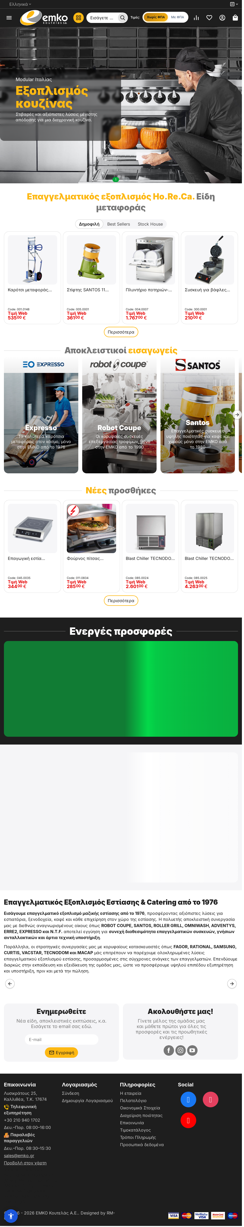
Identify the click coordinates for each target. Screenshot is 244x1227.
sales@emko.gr (19, 1155)
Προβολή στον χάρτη (25, 1162)
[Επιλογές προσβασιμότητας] (11, 1216)
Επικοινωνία (132, 1122)
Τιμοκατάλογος (135, 1130)
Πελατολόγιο (133, 1100)
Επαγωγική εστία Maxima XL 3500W (27, 558)
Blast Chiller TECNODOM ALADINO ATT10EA (209, 558)
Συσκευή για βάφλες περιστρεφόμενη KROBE (209, 289)
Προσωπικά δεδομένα (142, 1144)
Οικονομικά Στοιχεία (140, 1107)
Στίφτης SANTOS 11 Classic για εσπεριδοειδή (86, 289)
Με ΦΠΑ (177, 17)
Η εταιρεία (130, 1093)
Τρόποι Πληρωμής (138, 1137)
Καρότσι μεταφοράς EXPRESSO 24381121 (28, 289)
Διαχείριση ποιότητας (141, 1115)
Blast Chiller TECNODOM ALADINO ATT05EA (150, 558)
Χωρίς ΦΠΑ (156, 17)
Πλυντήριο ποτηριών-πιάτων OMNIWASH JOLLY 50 (147, 289)
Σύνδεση (70, 1093)
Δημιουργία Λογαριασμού (87, 1100)
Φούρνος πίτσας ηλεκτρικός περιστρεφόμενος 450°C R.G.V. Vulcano (88, 558)
